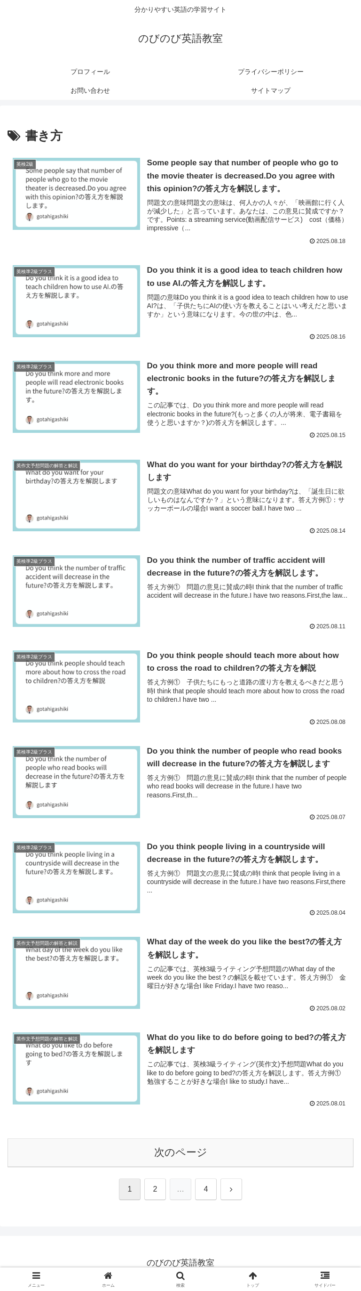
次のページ (180, 1153)
